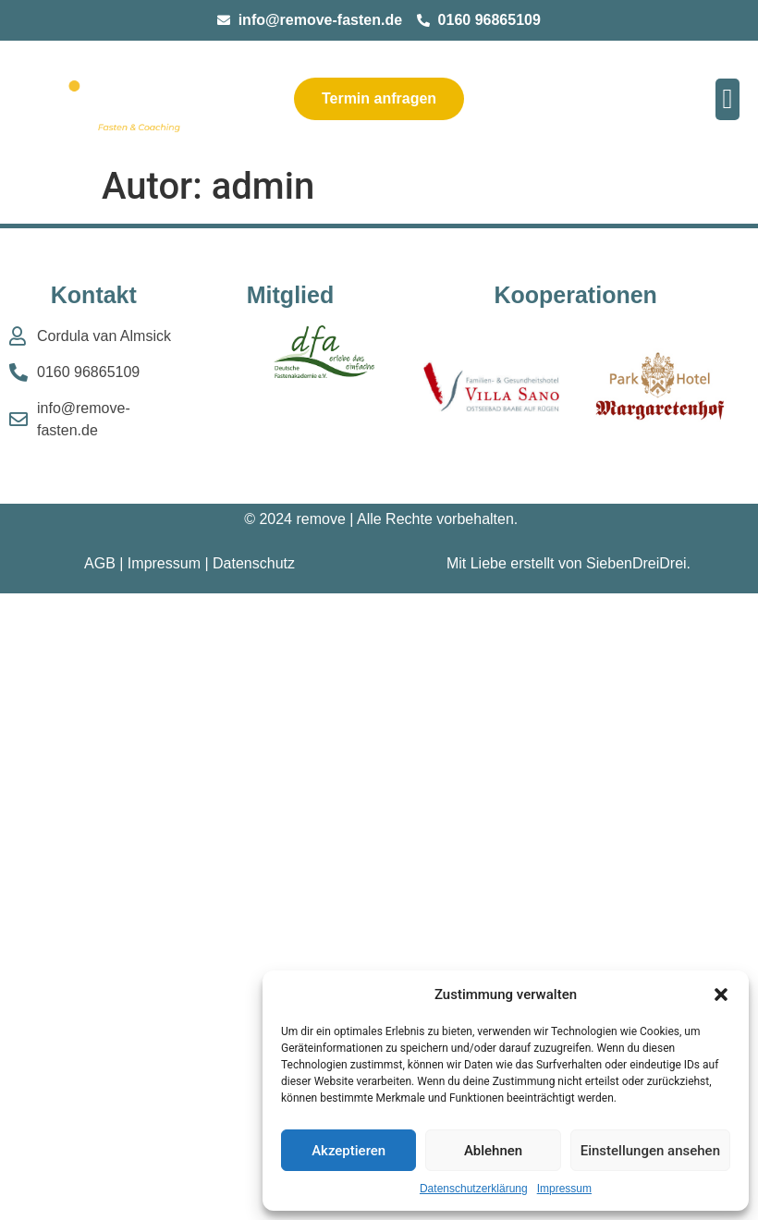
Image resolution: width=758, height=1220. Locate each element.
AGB (100, 563)
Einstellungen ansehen (650, 1150)
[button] (721, 994)
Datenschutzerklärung (474, 1188)
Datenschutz (254, 563)
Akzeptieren (348, 1150)
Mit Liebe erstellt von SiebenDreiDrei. (568, 563)
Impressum (564, 1188)
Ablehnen (493, 1150)
